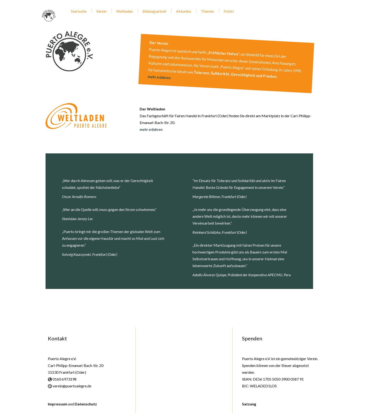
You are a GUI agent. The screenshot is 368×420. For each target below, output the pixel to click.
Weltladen (124, 11)
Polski (229, 11)
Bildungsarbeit (154, 11)
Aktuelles (183, 11)
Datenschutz (86, 404)
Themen (207, 11)
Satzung (249, 404)
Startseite (79, 11)
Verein (101, 11)
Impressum (57, 404)
